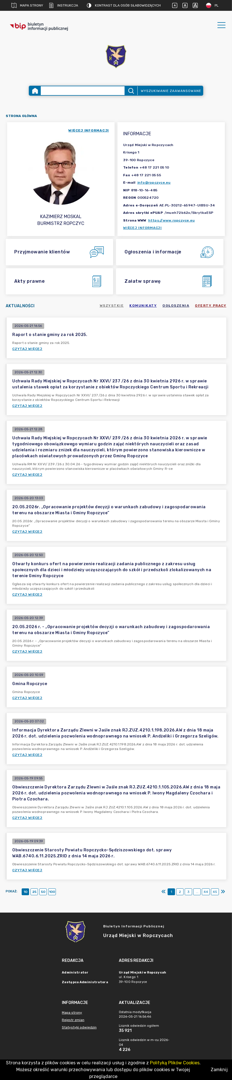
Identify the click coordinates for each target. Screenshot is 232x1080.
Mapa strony (27, 5)
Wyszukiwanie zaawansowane (171, 91)
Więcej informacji (142, 228)
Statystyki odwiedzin (79, 1027)
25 (34, 892)
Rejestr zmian (73, 1020)
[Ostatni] (223, 891)
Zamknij (219, 1069)
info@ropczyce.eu (154, 183)
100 (52, 892)
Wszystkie (112, 306)
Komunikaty (143, 306)
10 (25, 892)
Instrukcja (63, 5)
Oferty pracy (210, 306)
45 (215, 892)
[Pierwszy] (163, 891)
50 (43, 892)
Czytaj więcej (27, 349)
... (197, 892)
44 (205, 892)
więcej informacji (88, 130)
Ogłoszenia (175, 306)
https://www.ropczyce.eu (171, 220)
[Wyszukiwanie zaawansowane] (82, 90)
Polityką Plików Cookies (175, 1062)
